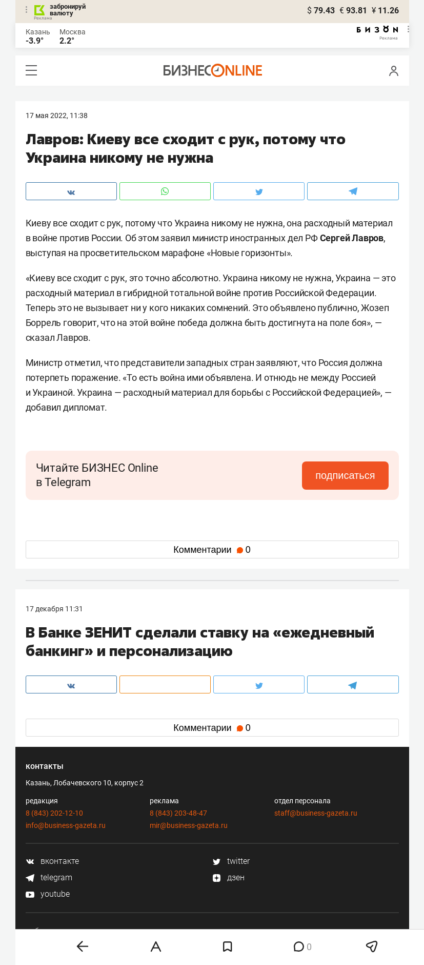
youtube (48, 894)
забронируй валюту (68, 9)
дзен (228, 877)
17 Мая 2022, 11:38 (57, 115)
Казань (38, 32)
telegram (49, 877)
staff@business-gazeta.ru (315, 813)
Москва (72, 32)
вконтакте (52, 861)
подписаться (345, 475)
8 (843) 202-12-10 (54, 813)
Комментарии (211, 550)
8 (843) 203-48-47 (178, 813)
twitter (231, 861)
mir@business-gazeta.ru (189, 825)
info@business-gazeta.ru (66, 825)
